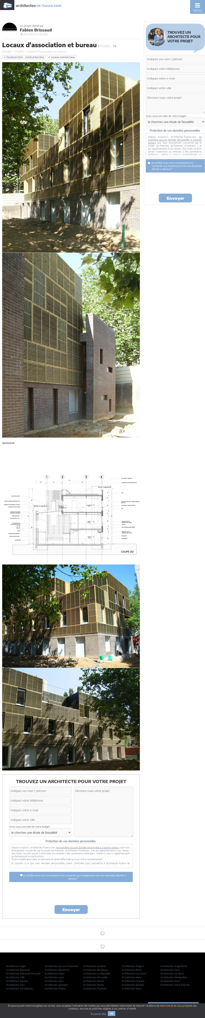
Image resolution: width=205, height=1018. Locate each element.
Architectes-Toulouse (95, 988)
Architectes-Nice (54, 981)
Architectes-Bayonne (18, 969)
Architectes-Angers (133, 966)
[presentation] (71, 894)
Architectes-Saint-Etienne (175, 984)
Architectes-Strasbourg (19, 988)
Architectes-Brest (132, 969)
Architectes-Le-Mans (172, 973)
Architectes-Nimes (93, 981)
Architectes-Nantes (17, 981)
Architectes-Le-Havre (134, 973)
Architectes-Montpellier (173, 977)
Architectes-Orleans (133, 981)
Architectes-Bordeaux (95, 969)
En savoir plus (98, 1013)
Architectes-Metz (131, 977)
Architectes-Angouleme (173, 966)
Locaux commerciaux (61, 57)
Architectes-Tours (132, 988)
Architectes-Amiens (94, 966)
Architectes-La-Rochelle (96, 973)
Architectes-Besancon (57, 969)
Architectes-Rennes (133, 984)
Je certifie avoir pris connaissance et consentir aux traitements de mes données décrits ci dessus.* (73, 877)
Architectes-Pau (15, 984)
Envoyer (71, 909)
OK (111, 1013)
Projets (19, 51)
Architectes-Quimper (56, 984)
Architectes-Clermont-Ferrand (23, 973)
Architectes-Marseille (95, 977)
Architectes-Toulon (55, 988)
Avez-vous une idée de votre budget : (30, 826)
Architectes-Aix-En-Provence (61, 966)
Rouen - (107, 46)
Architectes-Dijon (54, 973)
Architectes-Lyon (54, 977)
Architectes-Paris (170, 981)
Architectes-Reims (93, 984)
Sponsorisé (8, 443)
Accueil (7, 51)
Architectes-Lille (15, 977)
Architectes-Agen (16, 966)
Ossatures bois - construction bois (23, 57)
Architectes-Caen (170, 969)
